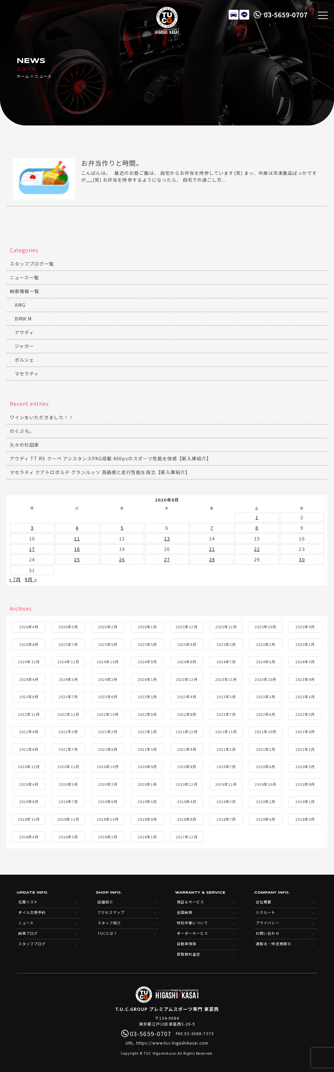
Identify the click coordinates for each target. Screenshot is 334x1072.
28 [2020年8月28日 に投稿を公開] (212, 559)
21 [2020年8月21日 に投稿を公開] (212, 549)
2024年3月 (68, 679)
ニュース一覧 (24, 277)
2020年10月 (107, 766)
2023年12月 (186, 679)
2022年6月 (265, 714)
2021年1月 (305, 749)
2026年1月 (147, 626)
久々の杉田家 (24, 444)
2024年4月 (28, 679)
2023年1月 (305, 696)
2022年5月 (305, 714)
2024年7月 (226, 661)
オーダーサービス (192, 933)
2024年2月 (107, 679)
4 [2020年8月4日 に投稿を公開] (77, 527)
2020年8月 (186, 766)
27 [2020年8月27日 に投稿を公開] (167, 559)
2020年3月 (68, 784)
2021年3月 (226, 749)
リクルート (265, 912)
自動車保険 (186, 943)
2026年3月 (68, 626)
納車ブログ (28, 933)
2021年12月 (186, 731)
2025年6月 (107, 644)
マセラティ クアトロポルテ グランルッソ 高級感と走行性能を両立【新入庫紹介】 (100, 472)
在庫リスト (233, 15)
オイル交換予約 (32, 912)
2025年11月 (226, 626)
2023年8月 (28, 696)
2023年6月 (107, 696)
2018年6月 (265, 819)
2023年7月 (68, 696)
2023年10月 (265, 679)
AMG (20, 305)
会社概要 (263, 901)
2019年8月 (28, 801)
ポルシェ (24, 359)
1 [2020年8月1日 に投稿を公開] (256, 517)
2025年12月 (186, 626)
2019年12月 (186, 784)
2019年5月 (147, 801)
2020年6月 (265, 766)
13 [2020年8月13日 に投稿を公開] (167, 538)
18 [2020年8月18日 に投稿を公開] (77, 549)
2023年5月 (147, 696)
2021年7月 (68, 749)
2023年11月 (226, 679)
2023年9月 (305, 679)
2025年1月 (305, 644)
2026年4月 (28, 626)
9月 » (31, 579)
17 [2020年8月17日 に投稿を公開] (32, 549)
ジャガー (24, 346)
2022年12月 (28, 714)
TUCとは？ (107, 933)
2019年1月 (305, 801)
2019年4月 (186, 801)
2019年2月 (265, 801)
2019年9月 (305, 784)
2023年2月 (265, 696)
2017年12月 (186, 836)
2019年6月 (107, 801)
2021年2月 (265, 749)
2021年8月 (28, 749)
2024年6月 (265, 661)
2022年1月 (147, 731)
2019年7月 (68, 801)
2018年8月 (186, 819)
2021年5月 (147, 749)
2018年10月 (107, 819)
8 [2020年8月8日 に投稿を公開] (256, 527)
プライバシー (267, 922)
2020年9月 (147, 766)
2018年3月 (68, 836)
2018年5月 (305, 819)
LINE (244, 15)
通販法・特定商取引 (273, 943)
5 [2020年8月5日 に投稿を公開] (122, 527)
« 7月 (15, 579)
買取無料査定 (188, 954)
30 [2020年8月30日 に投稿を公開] (302, 559)
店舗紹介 (105, 901)
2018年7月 (226, 819)
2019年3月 (226, 801)
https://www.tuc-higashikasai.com (172, 1043)
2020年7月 (226, 766)
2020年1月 (147, 784)
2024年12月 (28, 661)
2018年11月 (68, 819)
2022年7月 (226, 714)
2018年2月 (107, 836)
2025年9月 (305, 626)
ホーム (23, 76)
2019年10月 (265, 784)
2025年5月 (147, 644)
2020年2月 (107, 784)
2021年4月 (186, 749)
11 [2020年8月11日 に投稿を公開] (77, 538)
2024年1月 (147, 679)
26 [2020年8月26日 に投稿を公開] (122, 559)
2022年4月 (28, 731)
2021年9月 (305, 731)
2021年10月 (265, 731)
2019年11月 (226, 784)
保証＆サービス (190, 901)
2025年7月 (68, 644)
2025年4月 (186, 644)
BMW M (23, 318)
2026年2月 (107, 626)
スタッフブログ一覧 (32, 263)
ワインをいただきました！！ (42, 417)
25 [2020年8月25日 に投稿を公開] (77, 559)
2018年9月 (147, 819)
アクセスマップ (111, 912)
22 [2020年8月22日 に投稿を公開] (257, 549)
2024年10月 (107, 661)
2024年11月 (68, 661)
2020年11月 (68, 766)
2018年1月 (147, 836)
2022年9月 (147, 714)
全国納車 (184, 912)
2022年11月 (68, 714)
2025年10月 (265, 626)
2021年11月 (226, 731)
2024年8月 (186, 661)
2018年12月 (28, 819)
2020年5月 (305, 766)
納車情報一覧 (24, 291)
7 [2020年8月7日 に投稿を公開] (211, 527)
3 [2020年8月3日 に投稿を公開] (32, 527)
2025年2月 (265, 644)
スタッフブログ (32, 943)
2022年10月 (107, 714)
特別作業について (192, 922)
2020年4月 (28, 784)
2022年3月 (68, 731)
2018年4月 (28, 836)
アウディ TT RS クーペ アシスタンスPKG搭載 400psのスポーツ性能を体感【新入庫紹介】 (110, 458)
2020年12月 (28, 766)
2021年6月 (107, 749)
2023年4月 (186, 696)
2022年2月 (107, 731)
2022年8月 (186, 714)
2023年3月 (226, 696)
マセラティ (27, 373)
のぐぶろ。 (22, 431)
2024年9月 (147, 661)
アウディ (24, 332)
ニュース (26, 922)
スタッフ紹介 (109, 922)
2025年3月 (226, 644)
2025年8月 (28, 644)
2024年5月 (305, 661)
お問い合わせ (267, 933)
